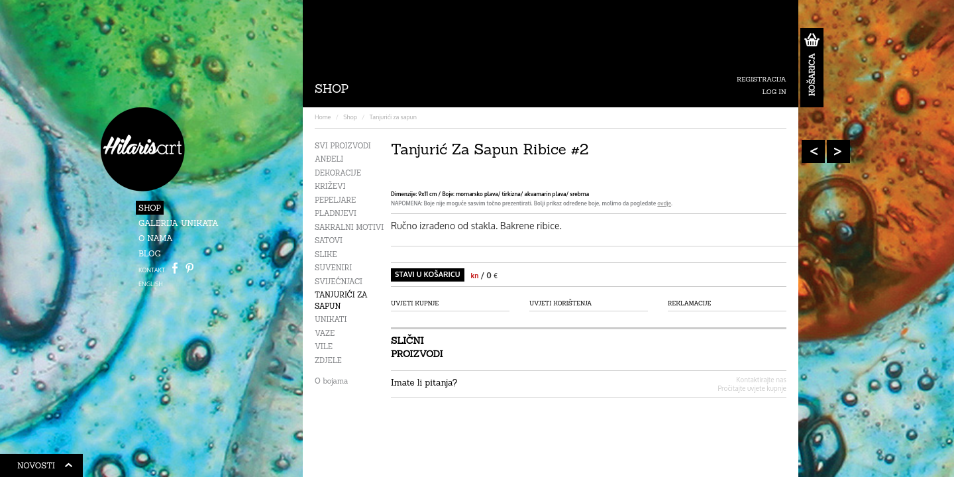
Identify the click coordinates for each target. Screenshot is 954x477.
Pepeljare (335, 200)
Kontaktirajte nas (761, 379)
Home (323, 117)
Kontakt (151, 270)
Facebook (175, 268)
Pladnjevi (335, 213)
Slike (326, 254)
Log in (775, 91)
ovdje (664, 203)
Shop (149, 208)
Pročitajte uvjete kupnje (751, 388)
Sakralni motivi (349, 227)
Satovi (329, 240)
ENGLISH (150, 284)
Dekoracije (338, 173)
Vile (324, 346)
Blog (149, 253)
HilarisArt (143, 149)
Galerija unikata (178, 223)
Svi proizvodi (343, 145)
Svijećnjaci (338, 281)
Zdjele (328, 360)
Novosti (45, 467)
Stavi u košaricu (427, 274)
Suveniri (333, 267)
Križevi (330, 186)
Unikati (330, 319)
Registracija (761, 79)
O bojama (331, 381)
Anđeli (329, 159)
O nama (155, 238)
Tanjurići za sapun (393, 117)
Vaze (325, 333)
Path (189, 268)
